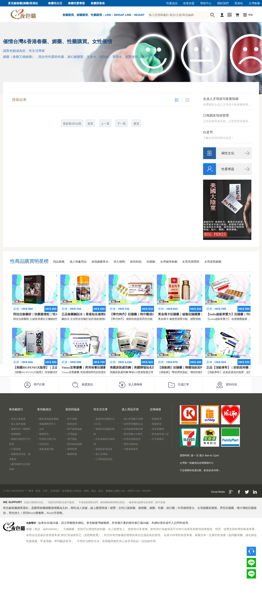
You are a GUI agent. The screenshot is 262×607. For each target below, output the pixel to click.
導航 (250, 14)
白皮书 (208, 132)
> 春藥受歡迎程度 (102, 449)
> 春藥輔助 (15, 434)
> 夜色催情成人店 (159, 434)
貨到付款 (226, 384)
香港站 (238, 3)
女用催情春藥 (168, 261)
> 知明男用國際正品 (132, 424)
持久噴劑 (119, 261)
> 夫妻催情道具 (130, 449)
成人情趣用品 (78, 261)
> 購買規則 (71, 424)
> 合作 (40, 429)
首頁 (90, 123)
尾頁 (136, 123)
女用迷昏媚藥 (212, 261)
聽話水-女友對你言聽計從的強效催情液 (84, 318)
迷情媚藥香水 (99, 261)
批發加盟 (188, 3)
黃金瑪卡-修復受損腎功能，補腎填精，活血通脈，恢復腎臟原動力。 (197, 318)
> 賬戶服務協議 (73, 429)
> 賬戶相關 (71, 419)
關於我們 (223, 3)
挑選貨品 (82, 384)
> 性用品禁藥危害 (131, 439)
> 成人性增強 (100, 454)
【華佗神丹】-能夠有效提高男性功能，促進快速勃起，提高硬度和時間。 (152, 318)
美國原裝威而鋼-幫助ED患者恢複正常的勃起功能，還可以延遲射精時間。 (152, 372)
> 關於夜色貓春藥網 (48, 419)
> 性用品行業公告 (46, 439)
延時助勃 (135, 261)
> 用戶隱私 (71, 439)
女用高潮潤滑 (190, 261)
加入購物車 (130, 384)
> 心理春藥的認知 (102, 459)
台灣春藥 (254, 3)
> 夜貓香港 (155, 424)
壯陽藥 (151, 261)
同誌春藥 (58, 261)
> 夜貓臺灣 (155, 419)
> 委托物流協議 (73, 444)
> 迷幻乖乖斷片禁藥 (132, 419)
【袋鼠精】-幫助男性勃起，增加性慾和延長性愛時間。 (190, 372)
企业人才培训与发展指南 (220, 98)
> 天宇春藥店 (157, 439)
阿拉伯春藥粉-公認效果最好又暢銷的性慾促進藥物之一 (45, 318)
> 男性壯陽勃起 (130, 444)
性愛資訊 (172, 3)
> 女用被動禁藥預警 (132, 429)
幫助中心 (206, 3)
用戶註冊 (34, 384)
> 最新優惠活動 (45, 449)
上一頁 (105, 123)
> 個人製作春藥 (17, 424)
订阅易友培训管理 (216, 115)
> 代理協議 (71, 434)
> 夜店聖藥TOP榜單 (132, 434)
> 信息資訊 (43, 444)
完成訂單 (178, 384)
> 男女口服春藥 (17, 419)
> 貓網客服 (71, 454)
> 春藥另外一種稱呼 (19, 429)
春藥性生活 (55, 3)
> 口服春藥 (15, 449)
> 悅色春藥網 (157, 429)
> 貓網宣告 (43, 434)
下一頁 (121, 123)
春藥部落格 (98, 3)
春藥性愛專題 (76, 3)
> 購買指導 (71, 449)
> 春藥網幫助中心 (46, 424)
